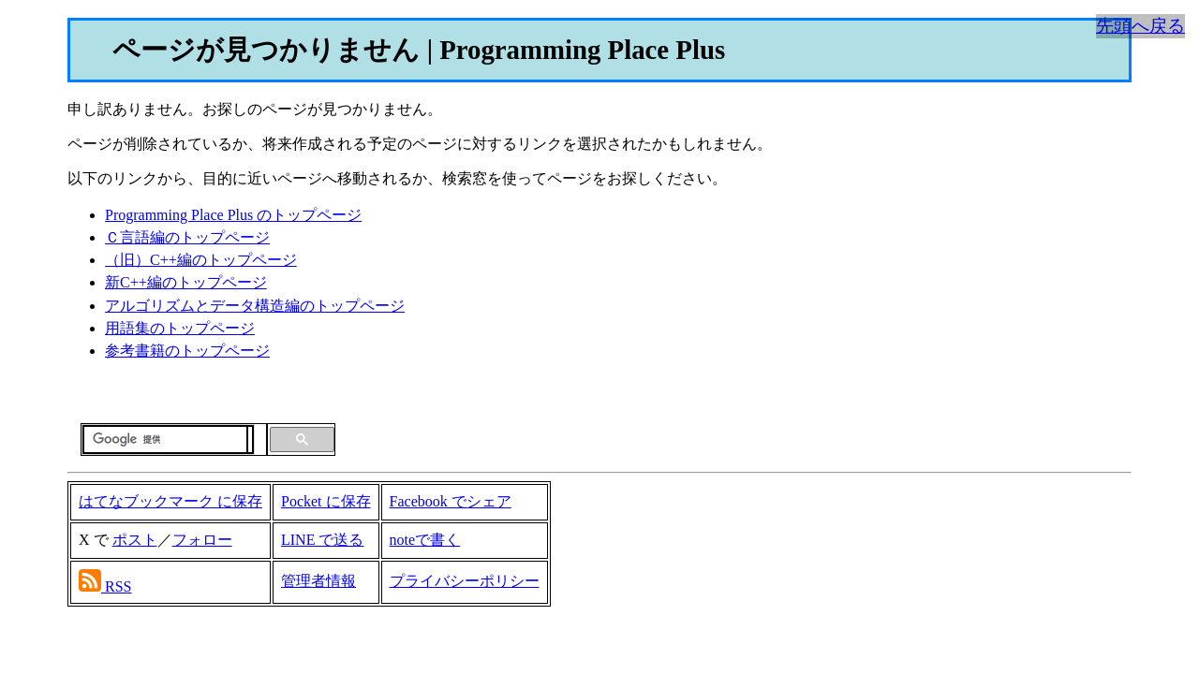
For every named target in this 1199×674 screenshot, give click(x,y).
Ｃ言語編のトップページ (187, 237)
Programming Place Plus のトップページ (233, 215)
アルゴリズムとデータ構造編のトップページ (255, 306)
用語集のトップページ (180, 328)
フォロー (202, 540)
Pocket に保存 (326, 501)
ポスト (134, 540)
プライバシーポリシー (465, 581)
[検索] (165, 440)
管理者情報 (318, 581)
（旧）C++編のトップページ (201, 260)
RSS (118, 586)
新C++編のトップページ (186, 282)
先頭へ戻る (1140, 26)
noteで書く (425, 540)
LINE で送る (322, 540)
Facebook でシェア (450, 501)
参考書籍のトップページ (187, 351)
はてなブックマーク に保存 (170, 501)
